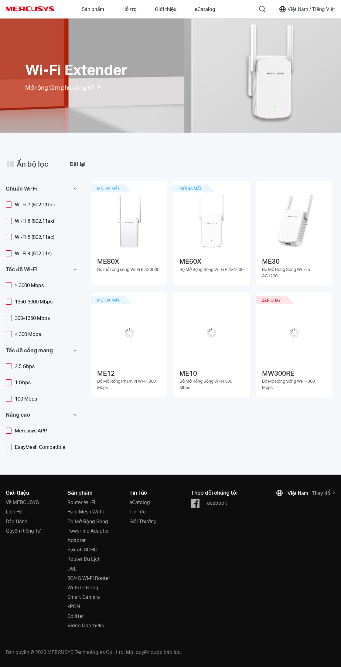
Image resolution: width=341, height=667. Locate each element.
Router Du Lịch (84, 559)
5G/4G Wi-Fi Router (88, 578)
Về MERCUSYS (22, 502)
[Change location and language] (307, 9)
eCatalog (139, 502)
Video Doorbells (85, 625)
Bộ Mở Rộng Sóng (87, 521)
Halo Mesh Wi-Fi (85, 511)
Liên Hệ (14, 511)
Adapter (76, 540)
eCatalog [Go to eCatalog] (205, 9)
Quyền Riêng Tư (23, 530)
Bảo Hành (16, 521)
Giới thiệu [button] (165, 9)
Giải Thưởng (143, 521)
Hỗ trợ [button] (129, 9)
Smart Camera (83, 597)
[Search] (262, 9)
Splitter (75, 616)
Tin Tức (137, 511)
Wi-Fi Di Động (82, 587)
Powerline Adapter (88, 530)
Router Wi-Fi (81, 502)
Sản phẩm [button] (93, 9)
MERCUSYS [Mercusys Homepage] (30, 8)
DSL (72, 568)
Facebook (209, 503)
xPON (73, 606)
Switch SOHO (82, 549)
